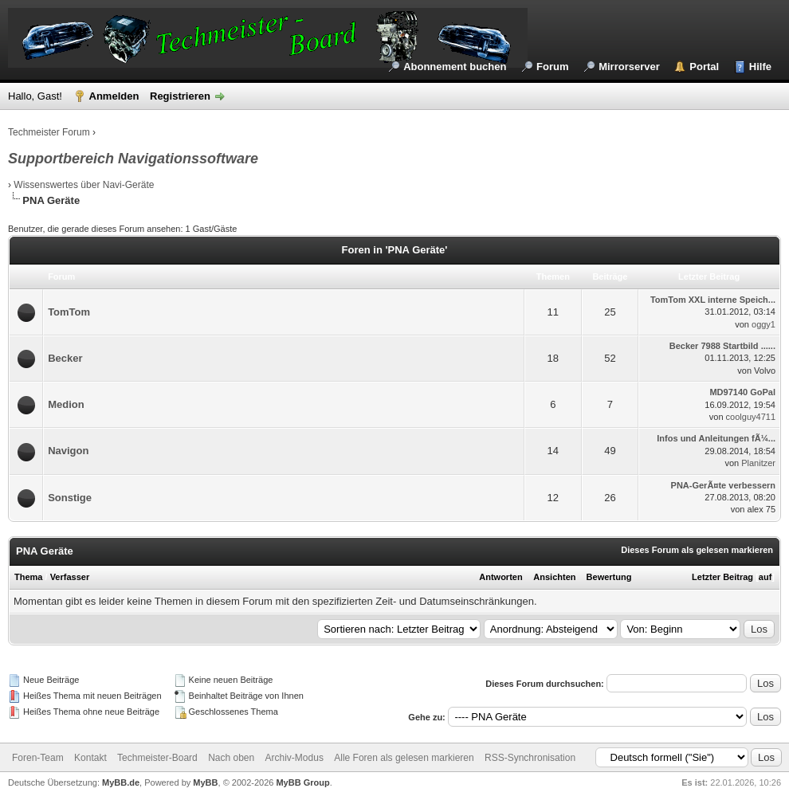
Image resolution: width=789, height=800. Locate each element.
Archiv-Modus (294, 757)
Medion (66, 404)
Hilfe (760, 67)
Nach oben (231, 757)
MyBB (205, 782)
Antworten (500, 577)
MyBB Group (302, 782)
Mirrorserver (629, 67)
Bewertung (609, 577)
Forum (552, 67)
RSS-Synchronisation (530, 757)
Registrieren (180, 96)
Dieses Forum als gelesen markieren (697, 550)
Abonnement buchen (454, 67)
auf (765, 577)
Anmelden (114, 96)
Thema (28, 577)
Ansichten (554, 577)
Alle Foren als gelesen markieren (403, 757)
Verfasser (70, 577)
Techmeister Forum (49, 132)
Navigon (68, 451)
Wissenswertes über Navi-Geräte (84, 184)
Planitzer (758, 463)
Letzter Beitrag (722, 577)
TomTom (69, 312)
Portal (704, 67)
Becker (65, 358)
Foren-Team (38, 757)
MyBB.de (120, 782)
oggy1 (763, 324)
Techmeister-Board (157, 757)
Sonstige (70, 498)
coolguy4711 (750, 417)
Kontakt (90, 757)
